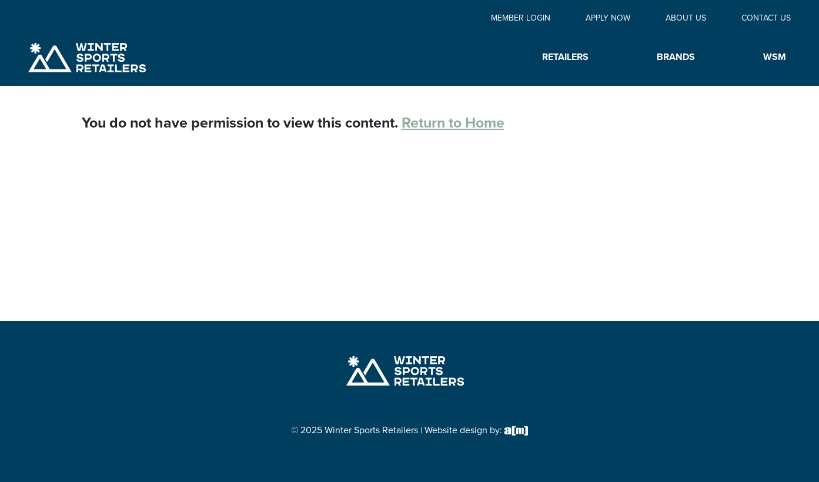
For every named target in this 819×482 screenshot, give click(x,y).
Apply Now (608, 18)
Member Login (520, 18)
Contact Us (766, 18)
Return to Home (453, 122)
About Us (686, 18)
